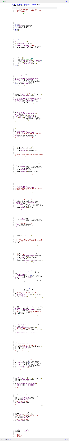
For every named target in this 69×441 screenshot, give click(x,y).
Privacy (8, 439)
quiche (13, 4)
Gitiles (5, 439)
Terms (10, 439)
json (67, 439)
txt (65, 439)
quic (39, 4)
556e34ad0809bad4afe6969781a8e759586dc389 (28, 4)
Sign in (67, 1)
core (42, 4)
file (31, 7)
